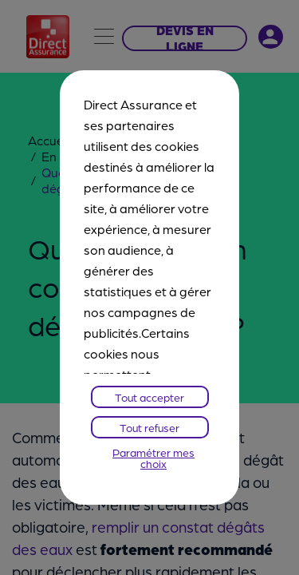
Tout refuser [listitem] (149, 427)
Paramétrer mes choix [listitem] (153, 458)
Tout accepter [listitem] (149, 397)
